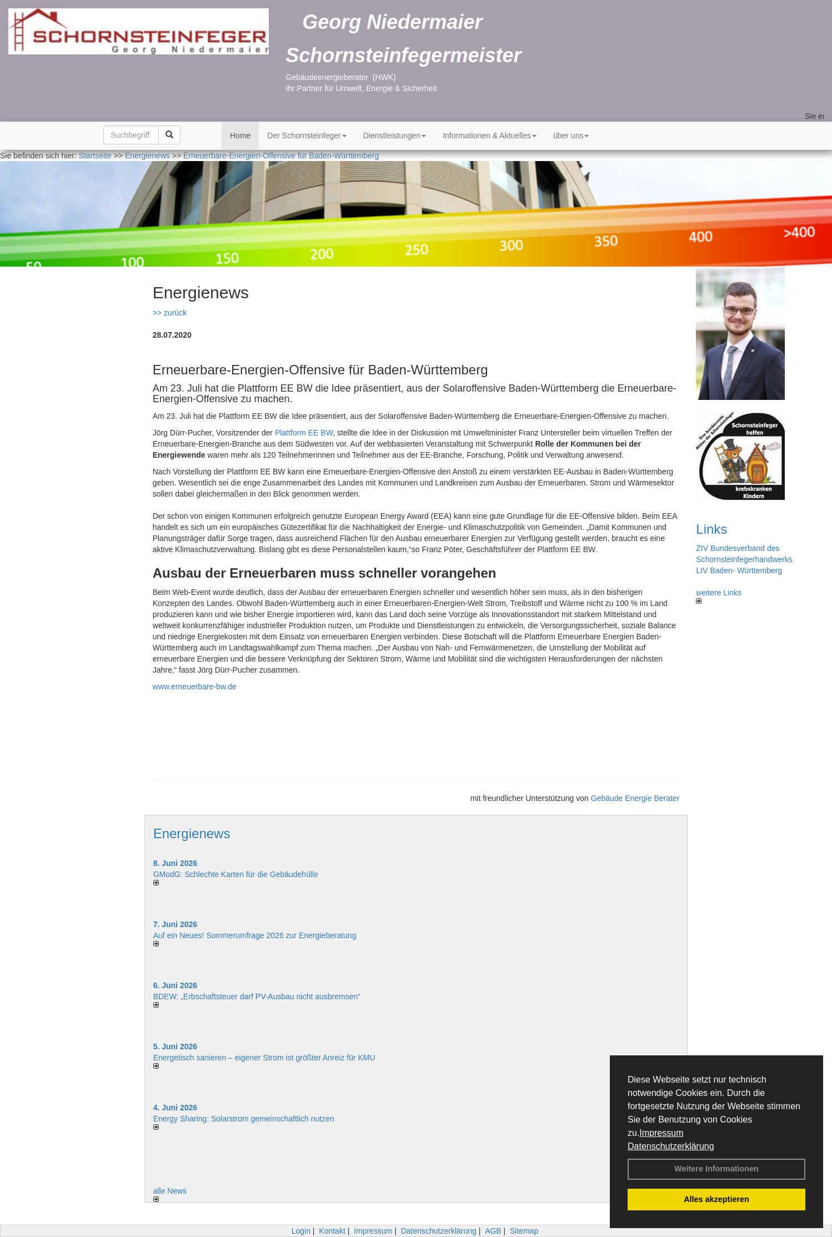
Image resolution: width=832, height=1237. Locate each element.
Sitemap (524, 1230)
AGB (493, 1230)
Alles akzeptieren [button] (716, 1199)
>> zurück (170, 312)
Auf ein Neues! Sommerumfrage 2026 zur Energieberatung (255, 935)
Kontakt (332, 1230)
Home (240, 135)
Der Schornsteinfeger (306, 135)
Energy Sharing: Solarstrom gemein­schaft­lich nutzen (243, 1118)
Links (711, 529)
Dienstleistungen (395, 135)
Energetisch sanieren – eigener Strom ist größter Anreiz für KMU (264, 1057)
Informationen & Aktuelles (490, 135)
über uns (571, 135)
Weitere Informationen (716, 1168)
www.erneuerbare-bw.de (195, 686)
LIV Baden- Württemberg (739, 570)
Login (301, 1230)
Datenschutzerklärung (671, 1146)
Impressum (661, 1133)
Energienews (191, 833)
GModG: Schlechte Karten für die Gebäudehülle (235, 874)
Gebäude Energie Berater (635, 798)
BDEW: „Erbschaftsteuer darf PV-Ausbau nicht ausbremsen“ (256, 996)
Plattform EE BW (304, 432)
